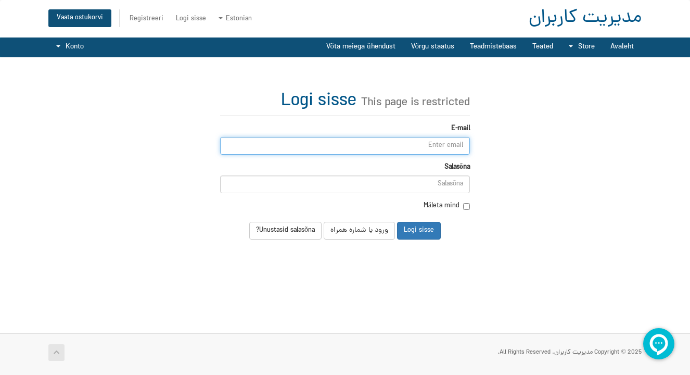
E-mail (460, 129)
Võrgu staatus (433, 47)
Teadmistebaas (493, 47)
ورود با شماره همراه (359, 230)
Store (582, 47)
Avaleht (622, 47)
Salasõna (457, 167)
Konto (70, 47)
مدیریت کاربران (585, 18)
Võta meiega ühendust (360, 47)
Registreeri (146, 19)
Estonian (235, 19)
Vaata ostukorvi (80, 17)
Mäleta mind (447, 206)
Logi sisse (191, 19)
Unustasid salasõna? (285, 230)
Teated (542, 47)
